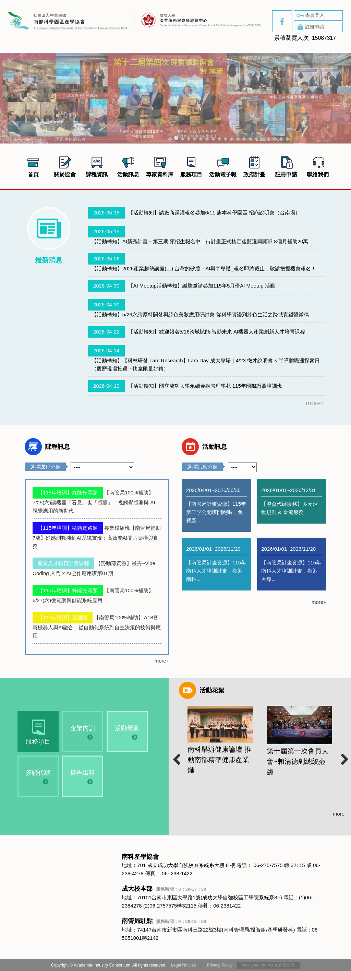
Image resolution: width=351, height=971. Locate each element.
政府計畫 (254, 165)
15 (256, 138)
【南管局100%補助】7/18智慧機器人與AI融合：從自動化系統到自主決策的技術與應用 (97, 627)
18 (275, 138)
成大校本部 (164, 888)
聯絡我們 (318, 165)
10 (225, 138)
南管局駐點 (164, 920)
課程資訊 (97, 165)
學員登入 (309, 15)
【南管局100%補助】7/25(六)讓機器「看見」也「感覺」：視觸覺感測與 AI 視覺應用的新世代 (94, 502)
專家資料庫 (159, 165)
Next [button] (343, 756)
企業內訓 (79, 732)
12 (238, 138)
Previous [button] (175, 756)
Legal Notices (183, 965)
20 (287, 138)
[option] (220, 746)
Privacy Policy (219, 965)
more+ (315, 403)
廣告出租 (79, 777)
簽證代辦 (34, 777)
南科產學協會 (140, 856)
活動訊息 (128, 165)
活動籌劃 (124, 732)
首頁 (33, 165)
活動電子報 (223, 165)
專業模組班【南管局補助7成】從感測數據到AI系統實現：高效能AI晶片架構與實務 (97, 537)
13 (244, 138)
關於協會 (65, 165)
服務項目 (191, 165)
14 (250, 138)
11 (232, 138)
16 (262, 138)
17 (269, 138)
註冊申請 (309, 27)
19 (281, 138)
